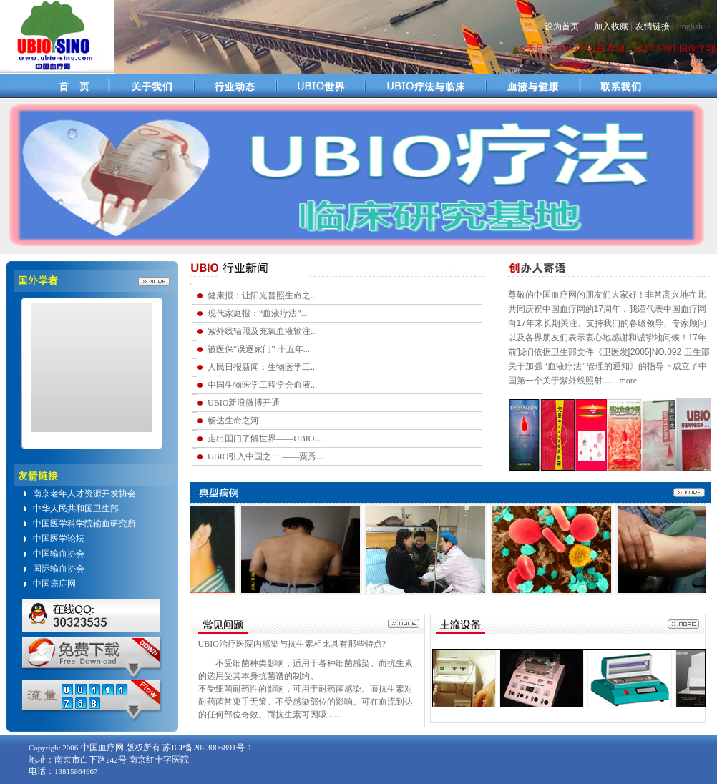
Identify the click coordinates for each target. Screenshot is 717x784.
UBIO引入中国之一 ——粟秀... (265, 456)
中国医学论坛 (58, 539)
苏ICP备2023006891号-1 (207, 748)
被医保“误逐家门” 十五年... (259, 349)
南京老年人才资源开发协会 (84, 494)
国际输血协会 (58, 569)
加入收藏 (611, 26)
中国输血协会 (58, 554)
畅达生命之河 (233, 421)
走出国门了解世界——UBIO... (264, 438)
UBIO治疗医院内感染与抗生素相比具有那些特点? (292, 644)
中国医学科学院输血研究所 (84, 524)
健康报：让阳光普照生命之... (262, 295)
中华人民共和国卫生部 (76, 509)
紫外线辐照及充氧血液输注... (262, 331)
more (629, 381)
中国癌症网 (54, 584)
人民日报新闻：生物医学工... (262, 367)
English (689, 26)
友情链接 (652, 26)
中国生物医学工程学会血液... (262, 385)
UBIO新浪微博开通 (244, 403)
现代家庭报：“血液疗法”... (258, 313)
